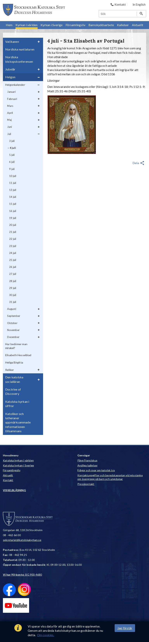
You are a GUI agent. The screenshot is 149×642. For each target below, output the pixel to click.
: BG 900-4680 (22, 574)
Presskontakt (85, 484)
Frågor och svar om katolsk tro (96, 470)
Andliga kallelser (87, 465)
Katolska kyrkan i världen (18, 460)
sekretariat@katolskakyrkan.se (22, 540)
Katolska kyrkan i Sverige (18, 465)
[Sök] (118, 13)
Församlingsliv (11, 470)
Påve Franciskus (87, 460)
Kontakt (8, 480)
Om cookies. (45, 635)
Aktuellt (8, 475)
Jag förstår (124, 628)
